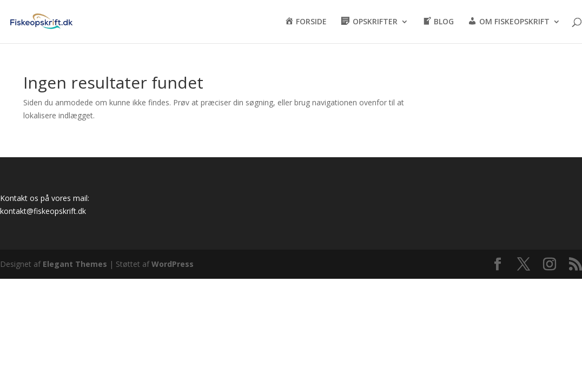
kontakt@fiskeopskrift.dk (43, 211)
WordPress (172, 264)
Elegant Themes (75, 264)
